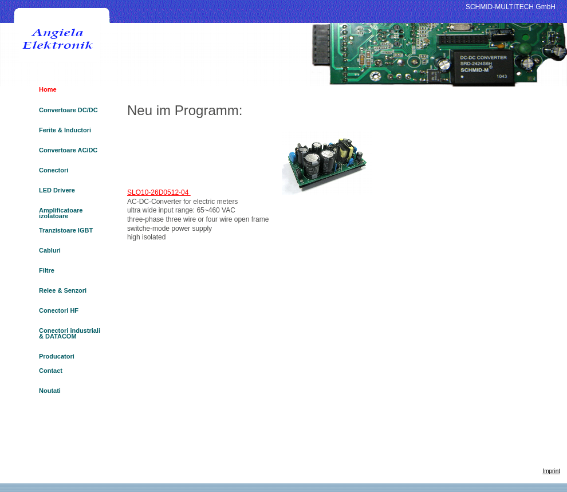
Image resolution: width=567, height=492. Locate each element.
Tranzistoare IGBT (66, 230)
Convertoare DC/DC (68, 110)
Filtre (46, 270)
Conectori (53, 170)
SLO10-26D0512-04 (159, 192)
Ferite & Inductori (65, 130)
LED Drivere (57, 190)
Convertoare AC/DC (68, 150)
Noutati (50, 391)
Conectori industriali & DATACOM (69, 334)
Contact (50, 371)
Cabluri (50, 250)
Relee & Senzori (62, 291)
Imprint (551, 471)
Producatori (56, 356)
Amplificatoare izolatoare (60, 213)
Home (48, 89)
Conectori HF (58, 311)
